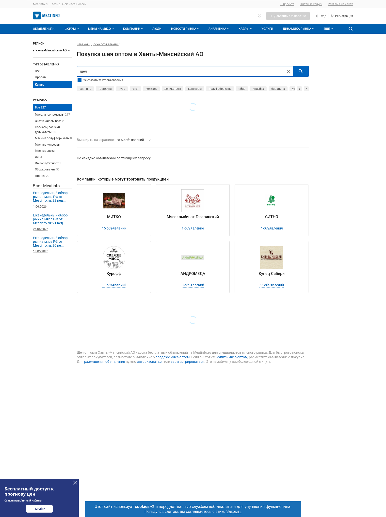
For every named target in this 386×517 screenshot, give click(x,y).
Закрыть (233, 511)
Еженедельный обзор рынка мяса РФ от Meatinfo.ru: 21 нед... (50, 219)
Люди (156, 28)
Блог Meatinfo (46, 185)
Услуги (267, 28)
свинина (85, 89)
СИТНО (271, 216)
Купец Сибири (272, 273)
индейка (258, 89)
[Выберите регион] (51, 50)
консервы (195, 89)
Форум (72, 29)
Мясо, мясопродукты (52, 114)
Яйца (38, 157)
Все (37, 71)
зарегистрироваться (187, 362)
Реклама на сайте (340, 4)
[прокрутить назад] (299, 88)
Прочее (42, 176)
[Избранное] (259, 16)
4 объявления (271, 228)
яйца (242, 89)
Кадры (246, 29)
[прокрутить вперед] (306, 88)
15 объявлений (114, 228)
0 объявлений (193, 285)
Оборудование (47, 169)
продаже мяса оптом (173, 357)
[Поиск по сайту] (350, 29)
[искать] (300, 71)
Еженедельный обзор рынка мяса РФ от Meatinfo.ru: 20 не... (50, 241)
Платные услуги (311, 4)
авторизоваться (150, 362)
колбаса (151, 89)
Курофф (114, 273)
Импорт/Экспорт (48, 163)
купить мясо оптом (231, 357)
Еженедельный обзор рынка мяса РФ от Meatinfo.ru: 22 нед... (50, 196)
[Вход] (320, 16)
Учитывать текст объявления (103, 80)
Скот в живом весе (49, 121)
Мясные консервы (47, 144)
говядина (105, 89)
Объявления (44, 29)
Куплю (39, 84)
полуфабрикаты (220, 89)
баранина (278, 89)
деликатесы (172, 89)
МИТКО (114, 216)
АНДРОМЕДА (192, 273)
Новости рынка (185, 29)
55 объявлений (271, 285)
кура (122, 89)
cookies (145, 506)
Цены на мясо (101, 29)
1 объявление (193, 228)
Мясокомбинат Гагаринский (193, 216)
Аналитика (219, 29)
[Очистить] (288, 71)
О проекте (287, 4)
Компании (133, 29)
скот (135, 89)
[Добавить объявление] (288, 16)
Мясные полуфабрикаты (53, 138)
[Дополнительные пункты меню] (328, 29)
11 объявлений (114, 285)
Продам (40, 77)
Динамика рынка (299, 29)
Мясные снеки (45, 150)
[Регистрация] (341, 16)
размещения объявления (104, 362)
